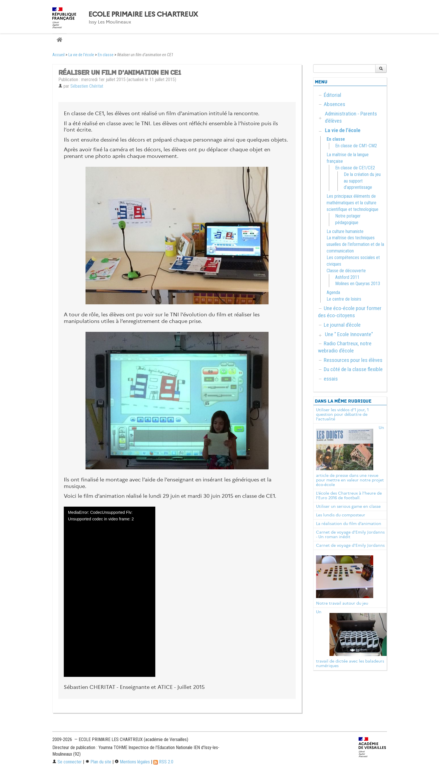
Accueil (58, 54)
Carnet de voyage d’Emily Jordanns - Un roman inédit (350, 534)
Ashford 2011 (347, 277)
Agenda (333, 292)
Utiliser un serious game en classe (348, 506)
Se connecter (67, 762)
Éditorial (332, 95)
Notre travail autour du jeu (342, 603)
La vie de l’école (81, 54)
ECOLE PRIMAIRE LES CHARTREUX (143, 14)
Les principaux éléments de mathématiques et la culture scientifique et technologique (352, 202)
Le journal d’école (342, 325)
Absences (334, 104)
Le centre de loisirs (344, 299)
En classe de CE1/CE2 (355, 168)
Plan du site (98, 762)
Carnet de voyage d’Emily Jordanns (350, 545)
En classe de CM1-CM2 (356, 145)
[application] (109, 592)
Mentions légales (132, 762)
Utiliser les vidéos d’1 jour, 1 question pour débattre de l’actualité (342, 414)
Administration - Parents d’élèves (351, 117)
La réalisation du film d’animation (348, 523)
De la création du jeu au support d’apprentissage (362, 181)
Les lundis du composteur (340, 515)
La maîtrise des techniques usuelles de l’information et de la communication (355, 244)
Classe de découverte (346, 270)
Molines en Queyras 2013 (357, 283)
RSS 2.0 (163, 762)
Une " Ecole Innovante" (349, 334)
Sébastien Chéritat (86, 86)
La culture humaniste (345, 231)
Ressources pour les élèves (353, 360)
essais (331, 378)
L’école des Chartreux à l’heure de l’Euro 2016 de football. (349, 495)
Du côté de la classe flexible (353, 369)
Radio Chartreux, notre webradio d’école (345, 347)
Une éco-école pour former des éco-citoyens (350, 312)
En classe (106, 54)
